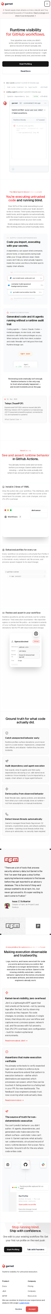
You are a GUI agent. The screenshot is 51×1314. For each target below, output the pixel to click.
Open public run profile (27, 1204)
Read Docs (25, 71)
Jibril (4, 1291)
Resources (32, 1296)
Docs (4, 1286)
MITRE (4, 1296)
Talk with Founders (35, 1249)
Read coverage (39, 13)
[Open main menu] (47, 4)
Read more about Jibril (16, 1040)
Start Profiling (25, 64)
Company (32, 1291)
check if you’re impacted (25, 16)
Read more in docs (14, 1100)
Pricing (30, 1286)
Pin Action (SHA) (9, 1301)
